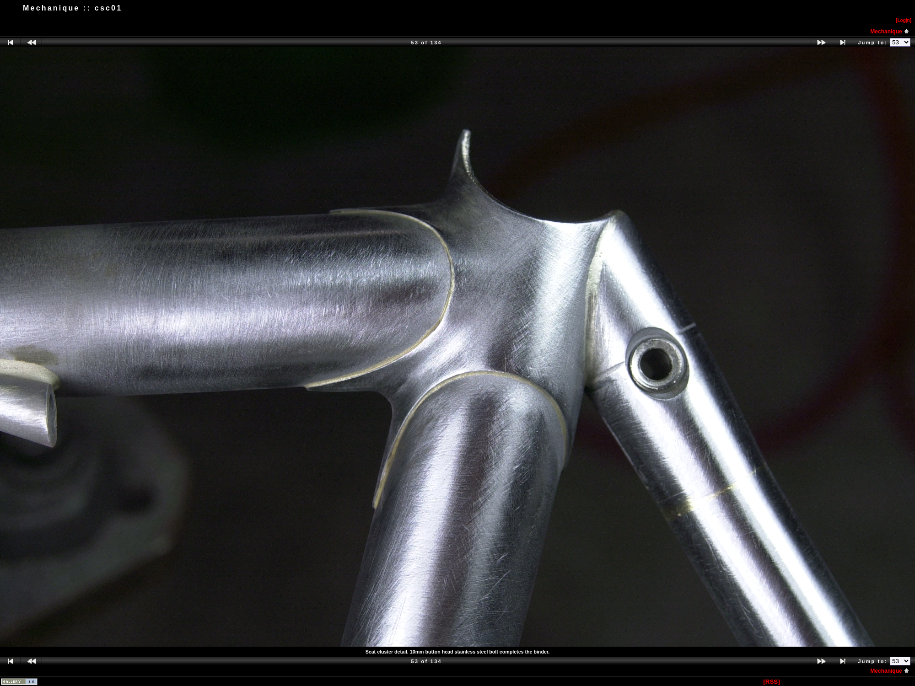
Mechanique (890, 31)
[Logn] (903, 20)
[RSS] (771, 681)
